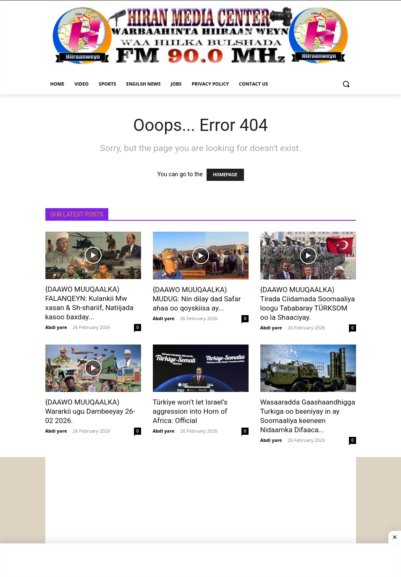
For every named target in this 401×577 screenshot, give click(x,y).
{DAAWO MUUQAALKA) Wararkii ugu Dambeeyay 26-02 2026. (90, 411)
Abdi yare (56, 327)
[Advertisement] (200, 515)
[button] (346, 84)
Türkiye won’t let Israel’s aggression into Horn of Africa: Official (190, 411)
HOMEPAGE (225, 175)
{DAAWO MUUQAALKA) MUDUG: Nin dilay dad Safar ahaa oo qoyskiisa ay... (197, 298)
